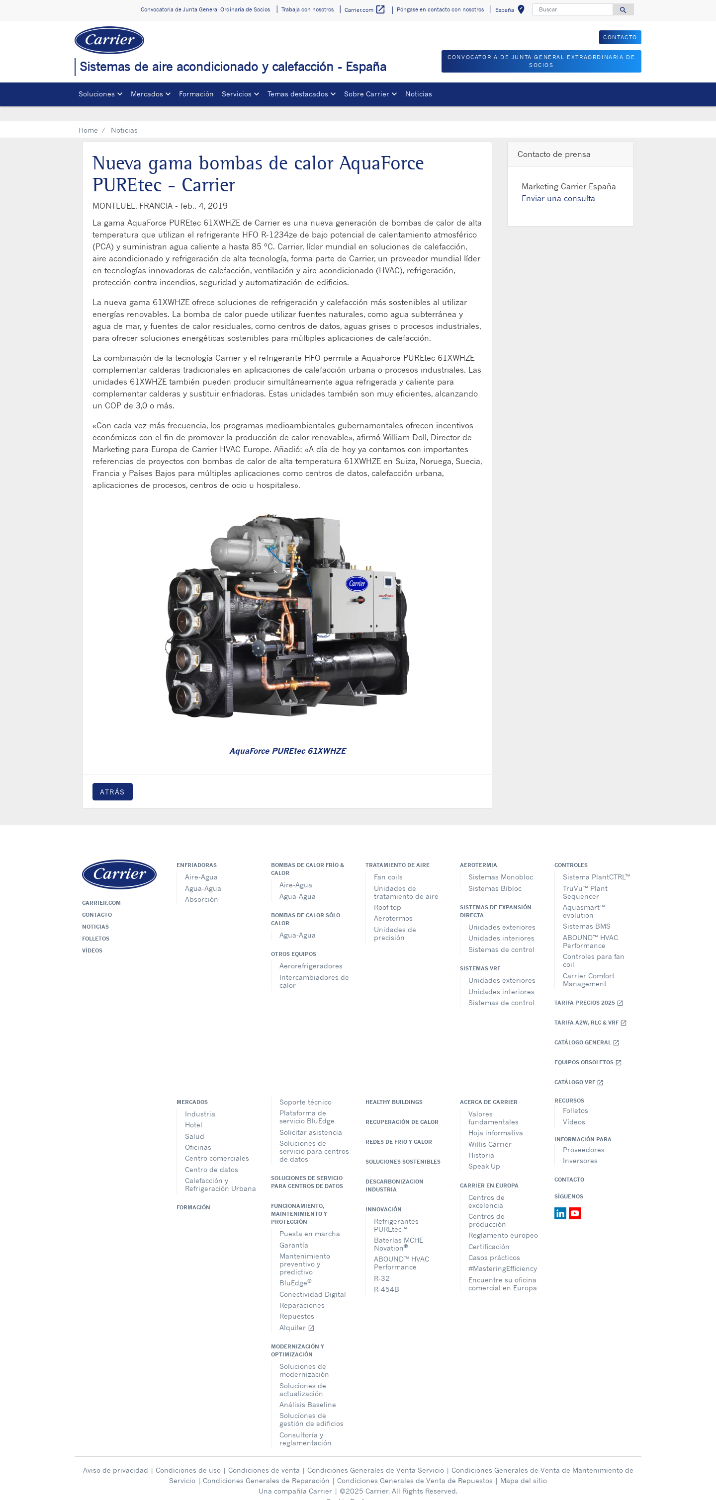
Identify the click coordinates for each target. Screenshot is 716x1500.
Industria (200, 1099)
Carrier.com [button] (365, 9)
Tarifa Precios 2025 (589, 988)
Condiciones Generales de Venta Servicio (375, 1455)
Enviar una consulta (558, 184)
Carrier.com (101, 888)
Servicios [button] (237, 93)
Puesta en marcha (309, 1219)
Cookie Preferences (358, 1487)
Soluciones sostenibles (403, 1147)
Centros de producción (487, 1205)
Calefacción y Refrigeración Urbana (220, 1170)
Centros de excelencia (486, 1187)
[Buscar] (573, 9)
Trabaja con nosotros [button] (307, 9)
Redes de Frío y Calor (398, 1127)
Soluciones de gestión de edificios (311, 1405)
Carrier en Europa (489, 1171)
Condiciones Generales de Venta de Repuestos (415, 1466)
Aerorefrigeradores (311, 951)
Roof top (387, 892)
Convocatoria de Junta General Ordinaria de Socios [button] (205, 9)
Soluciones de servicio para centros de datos (314, 1136)
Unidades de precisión (395, 919)
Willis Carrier (490, 1129)
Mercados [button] (147, 93)
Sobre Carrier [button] (366, 93)
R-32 (382, 1264)
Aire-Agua (201, 862)
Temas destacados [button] (298, 93)
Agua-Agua (203, 873)
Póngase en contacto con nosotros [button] (440, 9)
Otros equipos (293, 939)
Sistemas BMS (587, 911)
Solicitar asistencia (310, 1117)
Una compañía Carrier (295, 1476)
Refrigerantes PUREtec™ (396, 1210)
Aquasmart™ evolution (584, 896)
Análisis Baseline (307, 1390)
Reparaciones (302, 1290)
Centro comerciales (217, 1143)
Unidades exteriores (502, 912)
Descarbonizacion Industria (394, 1171)
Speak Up (484, 1151)
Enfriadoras (197, 850)
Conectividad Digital (312, 1279)
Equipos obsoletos (588, 1048)
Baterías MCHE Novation (398, 1229)
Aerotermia (478, 850)
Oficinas (198, 1132)
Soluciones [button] (97, 93)
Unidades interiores (501, 923)
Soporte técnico (305, 1087)
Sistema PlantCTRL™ (596, 862)
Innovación (383, 1194)
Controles (571, 850)
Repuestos (296, 1301)
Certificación (489, 1232)
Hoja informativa (495, 1118)
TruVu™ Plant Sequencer (585, 877)
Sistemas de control (501, 935)
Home (88, 115)
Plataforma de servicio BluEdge (307, 1102)
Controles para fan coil (594, 946)
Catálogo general (587, 1028)
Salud (194, 1121)
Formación (196, 93)
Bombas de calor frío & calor (307, 854)
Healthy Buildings (394, 1087)
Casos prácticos (494, 1243)
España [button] (512, 11)
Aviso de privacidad (115, 1455)
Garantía (293, 1230)
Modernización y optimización (297, 1336)
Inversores (580, 1146)
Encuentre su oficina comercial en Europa (502, 1269)
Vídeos (92, 936)
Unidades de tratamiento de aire (406, 877)
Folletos (95, 924)
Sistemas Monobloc (500, 862)
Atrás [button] (112, 777)
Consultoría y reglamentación (305, 1424)
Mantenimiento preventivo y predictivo (304, 1249)
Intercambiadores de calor (314, 966)
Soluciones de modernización (304, 1355)
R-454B (386, 1274)
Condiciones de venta (264, 1455)
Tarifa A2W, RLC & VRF (590, 1008)
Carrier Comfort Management (589, 965)
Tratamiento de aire (397, 850)
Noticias (418, 93)
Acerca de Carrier (489, 1087)
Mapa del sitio (523, 1466)
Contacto (97, 900)
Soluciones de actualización (302, 1375)
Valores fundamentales (493, 1103)
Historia (481, 1140)
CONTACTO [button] (620, 37)
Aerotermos (393, 903)
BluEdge (295, 1267)
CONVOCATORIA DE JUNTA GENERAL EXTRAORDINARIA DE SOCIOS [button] (541, 61)
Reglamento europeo (503, 1220)
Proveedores (584, 1135)
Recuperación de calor (402, 1107)
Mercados (192, 1087)
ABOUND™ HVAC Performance (590, 927)
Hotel (193, 1110)
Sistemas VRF (480, 953)
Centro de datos (211, 1155)
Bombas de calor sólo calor (305, 904)
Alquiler (297, 1313)
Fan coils (388, 862)
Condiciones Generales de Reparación (266, 1466)
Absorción (201, 884)
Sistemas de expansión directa (496, 896)
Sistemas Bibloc (495, 873)
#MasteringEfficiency (502, 1254)
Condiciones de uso (188, 1455)
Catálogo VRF (579, 1068)
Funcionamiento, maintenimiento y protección (299, 1199)
